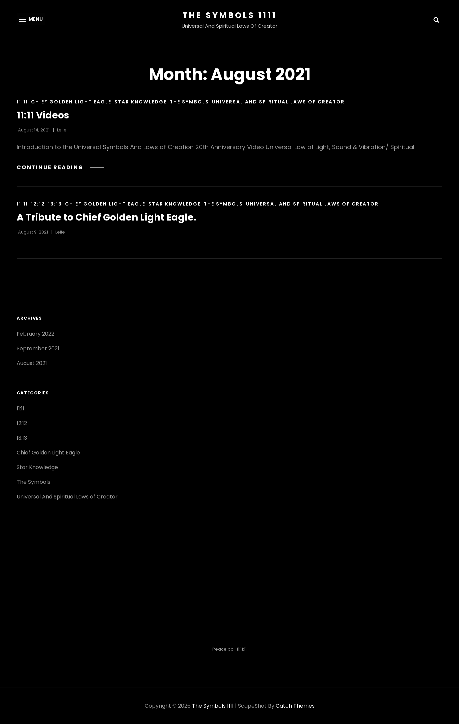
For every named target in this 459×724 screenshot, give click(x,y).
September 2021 (38, 348)
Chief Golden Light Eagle (71, 101)
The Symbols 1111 (229, 15)
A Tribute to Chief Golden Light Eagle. (106, 217)
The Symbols (189, 101)
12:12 (38, 204)
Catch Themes (295, 706)
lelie (62, 130)
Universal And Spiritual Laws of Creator (278, 101)
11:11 (22, 101)
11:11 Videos (43, 115)
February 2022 (35, 334)
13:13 (55, 204)
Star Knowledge (140, 101)
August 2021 (32, 363)
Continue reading (60, 167)
